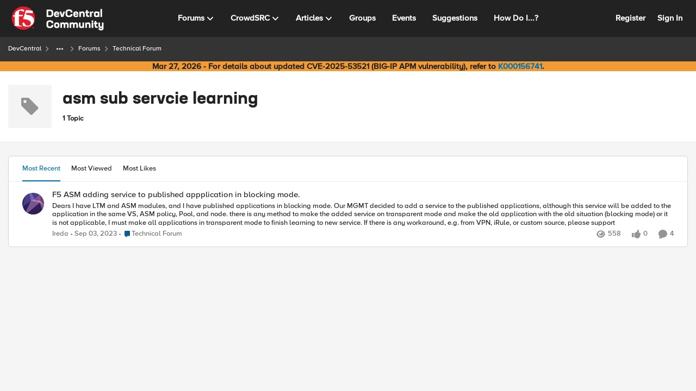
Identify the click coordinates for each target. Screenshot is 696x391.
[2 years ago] (94, 234)
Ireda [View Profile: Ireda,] (60, 234)
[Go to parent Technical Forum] (150, 234)
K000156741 (520, 66)
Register (630, 18)
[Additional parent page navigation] (59, 48)
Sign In (669, 18)
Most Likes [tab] (139, 168)
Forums (89, 49)
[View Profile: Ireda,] (33, 204)
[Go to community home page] (57, 18)
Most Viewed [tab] (91, 168)
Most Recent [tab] (41, 168)
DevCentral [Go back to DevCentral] (24, 49)
